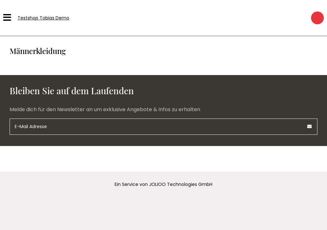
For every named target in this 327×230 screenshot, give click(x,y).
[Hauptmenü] (8, 18)
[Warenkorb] (317, 18)
